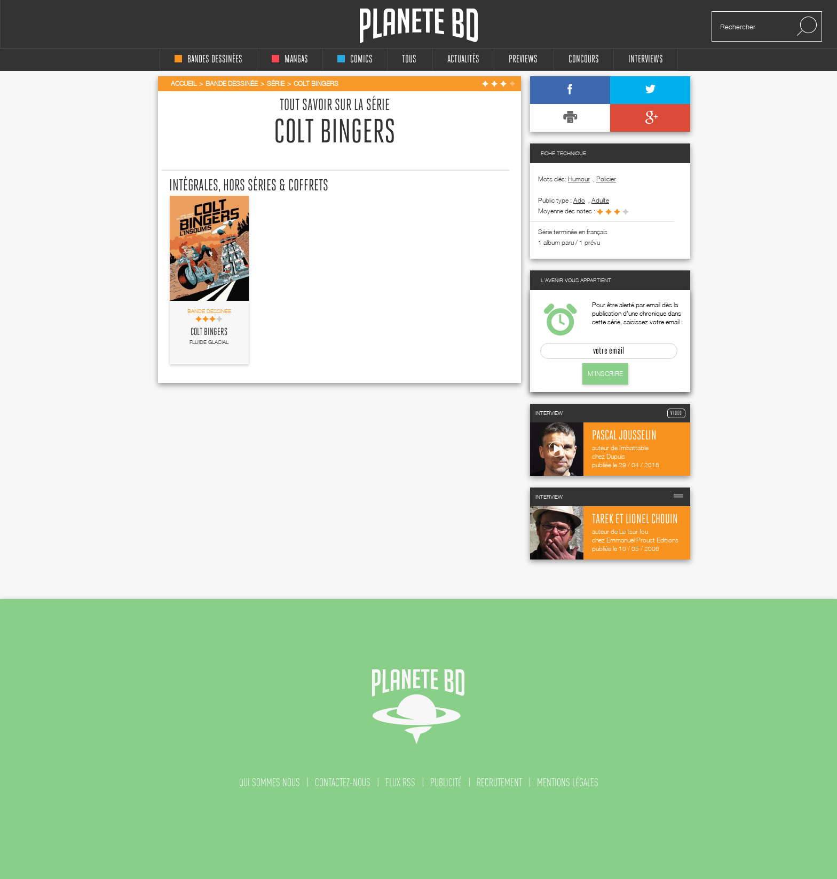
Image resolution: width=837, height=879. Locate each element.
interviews (645, 59)
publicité (446, 782)
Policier (606, 179)
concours (583, 59)
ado (579, 200)
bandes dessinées (208, 59)
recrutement (499, 782)
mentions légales (567, 782)
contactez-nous (342, 782)
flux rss (400, 782)
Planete (419, 26)
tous (409, 59)
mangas (290, 59)
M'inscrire (605, 374)
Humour (579, 179)
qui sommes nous (269, 782)
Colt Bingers (209, 332)
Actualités (463, 59)
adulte (600, 200)
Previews (523, 59)
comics (355, 59)
